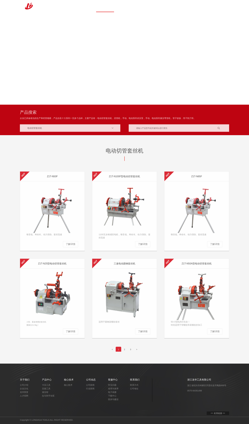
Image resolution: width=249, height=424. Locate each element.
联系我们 (194, 5)
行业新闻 (90, 389)
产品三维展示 (177, 5)
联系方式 (134, 385)
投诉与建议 (113, 399)
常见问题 (112, 385)
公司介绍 (24, 385)
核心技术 (123, 5)
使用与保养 (113, 389)
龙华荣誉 (24, 392)
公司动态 (141, 5)
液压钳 (45, 392)
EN (222, 6)
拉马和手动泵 (48, 396)
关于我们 (87, 5)
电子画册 (112, 392)
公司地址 (134, 389)
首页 (69, 5)
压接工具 (46, 389)
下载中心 (112, 396)
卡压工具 (46, 385)
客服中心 (158, 5)
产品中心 (105, 5)
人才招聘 (24, 396)
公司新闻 (90, 385)
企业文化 (24, 389)
